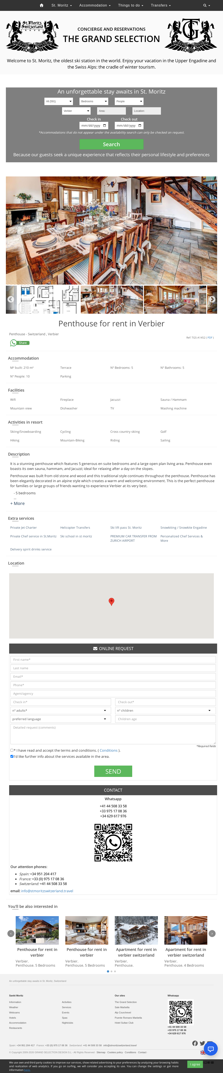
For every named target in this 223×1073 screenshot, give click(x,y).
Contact (142, 1052)
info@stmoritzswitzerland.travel (47, 891)
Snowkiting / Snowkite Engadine (183, 527)
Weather (13, 1007)
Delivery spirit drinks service (31, 549)
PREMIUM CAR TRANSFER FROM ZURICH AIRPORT (133, 538)
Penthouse (17, 334)
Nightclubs (67, 1022)
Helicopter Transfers (75, 527)
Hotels (12, 1017)
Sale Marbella (122, 1007)
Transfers (161, 5)
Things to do (131, 5)
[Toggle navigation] (206, 5)
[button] (111, 602)
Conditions (109, 750)
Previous (11, 300)
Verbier (53, 334)
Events (65, 1012)
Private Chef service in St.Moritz (33, 536)
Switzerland (37, 334)
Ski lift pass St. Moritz (126, 527)
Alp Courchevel (123, 1012)
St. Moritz (62, 5)
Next (212, 300)
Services (66, 1007)
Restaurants (15, 1028)
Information (15, 1002)
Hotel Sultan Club (124, 1022)
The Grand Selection (126, 1002)
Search (111, 144)
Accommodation (94, 5)
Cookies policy (115, 1052)
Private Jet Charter (23, 527)
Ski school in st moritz (76, 536)
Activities (66, 1002)
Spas (65, 1017)
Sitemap (101, 1052)
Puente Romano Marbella (128, 1017)
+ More (17, 503)
